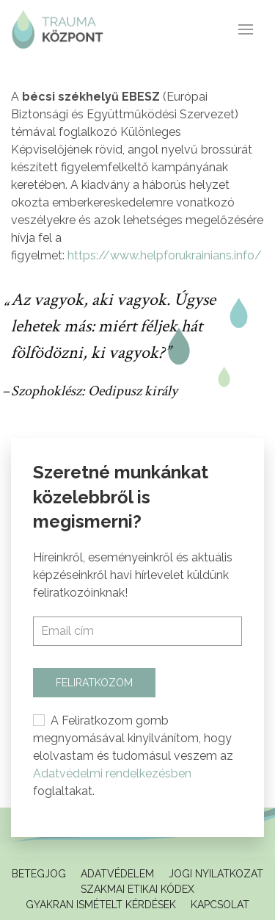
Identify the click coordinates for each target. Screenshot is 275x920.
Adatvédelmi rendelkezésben (112, 773)
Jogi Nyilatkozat (216, 874)
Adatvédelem (117, 874)
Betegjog (39, 874)
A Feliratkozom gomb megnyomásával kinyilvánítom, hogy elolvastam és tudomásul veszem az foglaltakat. (133, 756)
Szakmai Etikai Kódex (137, 889)
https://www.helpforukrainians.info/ (164, 255)
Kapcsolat (220, 904)
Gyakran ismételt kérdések (101, 904)
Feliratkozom (94, 683)
